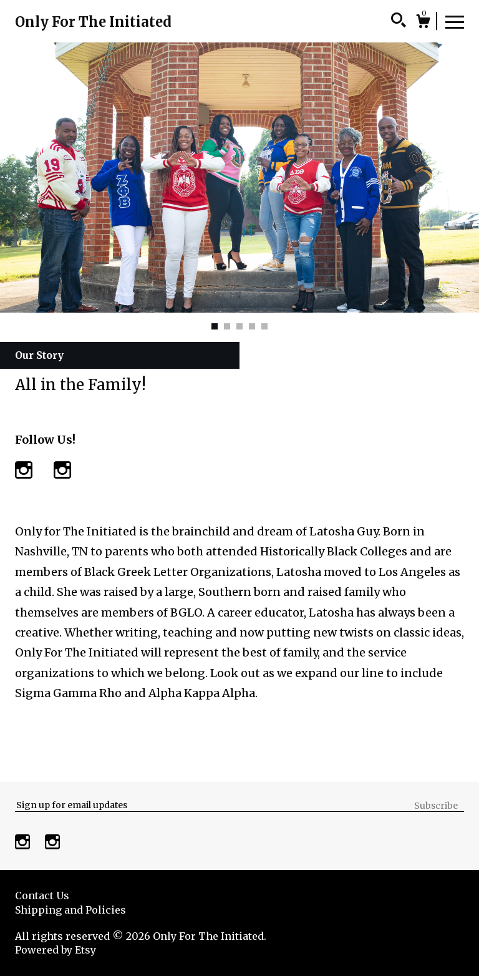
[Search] (398, 22)
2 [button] (227, 326)
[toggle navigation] (454, 21)
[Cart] (423, 23)
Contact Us (42, 895)
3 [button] (239, 326)
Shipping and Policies (70, 910)
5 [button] (264, 326)
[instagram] (23, 843)
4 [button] (252, 326)
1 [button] (214, 326)
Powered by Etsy (55, 950)
